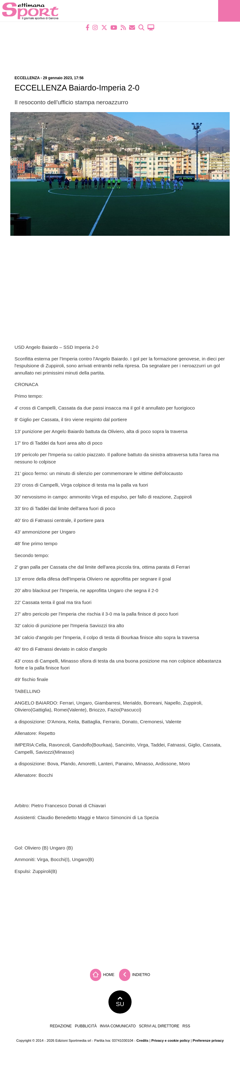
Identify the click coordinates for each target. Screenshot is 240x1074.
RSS (186, 1026)
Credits (143, 1040)
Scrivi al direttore (159, 1026)
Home (102, 975)
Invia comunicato (118, 1026)
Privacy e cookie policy (170, 1040)
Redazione (61, 1026)
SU (120, 1002)
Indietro (134, 975)
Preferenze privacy (208, 1040)
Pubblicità (86, 1026)
